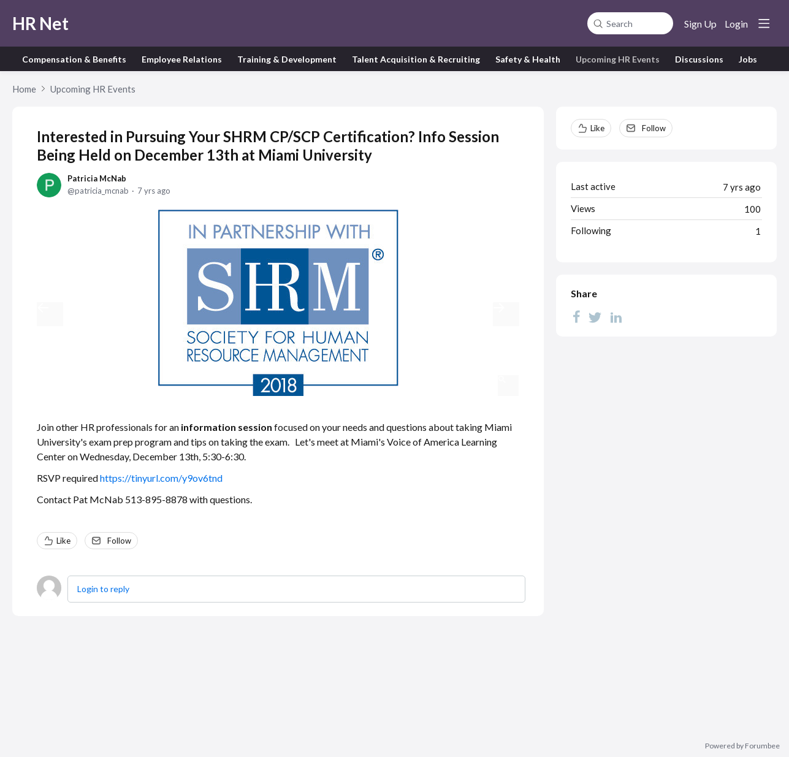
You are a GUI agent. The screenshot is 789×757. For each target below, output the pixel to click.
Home (24, 88)
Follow (119, 541)
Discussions (699, 59)
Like (63, 541)
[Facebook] (576, 317)
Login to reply (103, 589)
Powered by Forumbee (742, 746)
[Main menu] (764, 23)
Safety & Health (527, 59)
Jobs (748, 59)
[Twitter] (595, 317)
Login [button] (736, 23)
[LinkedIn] (616, 317)
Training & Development (287, 59)
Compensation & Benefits (74, 59)
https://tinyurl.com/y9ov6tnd (161, 478)
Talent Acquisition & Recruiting (416, 59)
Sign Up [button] (700, 23)
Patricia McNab (96, 178)
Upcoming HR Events (618, 59)
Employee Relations (182, 59)
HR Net (40, 23)
